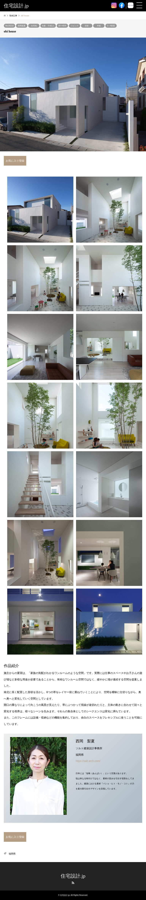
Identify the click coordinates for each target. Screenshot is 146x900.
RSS (73, 882)
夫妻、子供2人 (48, 26)
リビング (74, 26)
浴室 (87, 26)
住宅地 (34, 26)
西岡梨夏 (21, 26)
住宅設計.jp (73, 876)
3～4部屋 (111, 26)
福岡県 (12, 853)
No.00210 (9, 26)
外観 (99, 26)
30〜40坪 (62, 26)
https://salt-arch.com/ (88, 760)
